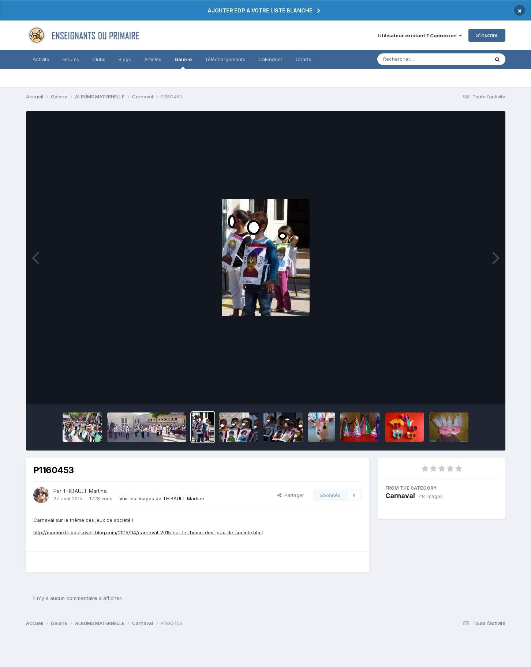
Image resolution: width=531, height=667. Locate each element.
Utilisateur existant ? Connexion (420, 35)
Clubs (98, 59)
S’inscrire (487, 35)
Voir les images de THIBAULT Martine (161, 498)
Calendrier (270, 59)
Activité (41, 59)
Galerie (183, 62)
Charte (303, 59)
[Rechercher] (412, 59)
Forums (71, 59)
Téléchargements (225, 59)
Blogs (125, 59)
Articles (152, 59)
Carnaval (400, 496)
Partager (290, 495)
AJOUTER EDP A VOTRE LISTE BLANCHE (260, 10)
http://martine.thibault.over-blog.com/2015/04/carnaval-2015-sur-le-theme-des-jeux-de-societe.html (148, 532)
